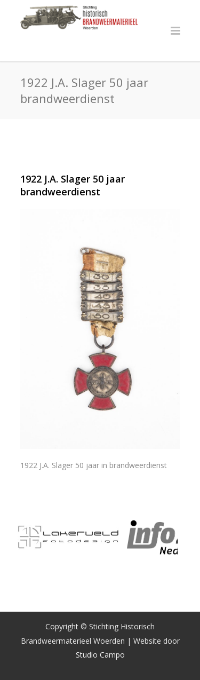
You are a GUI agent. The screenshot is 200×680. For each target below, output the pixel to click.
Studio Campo (100, 655)
